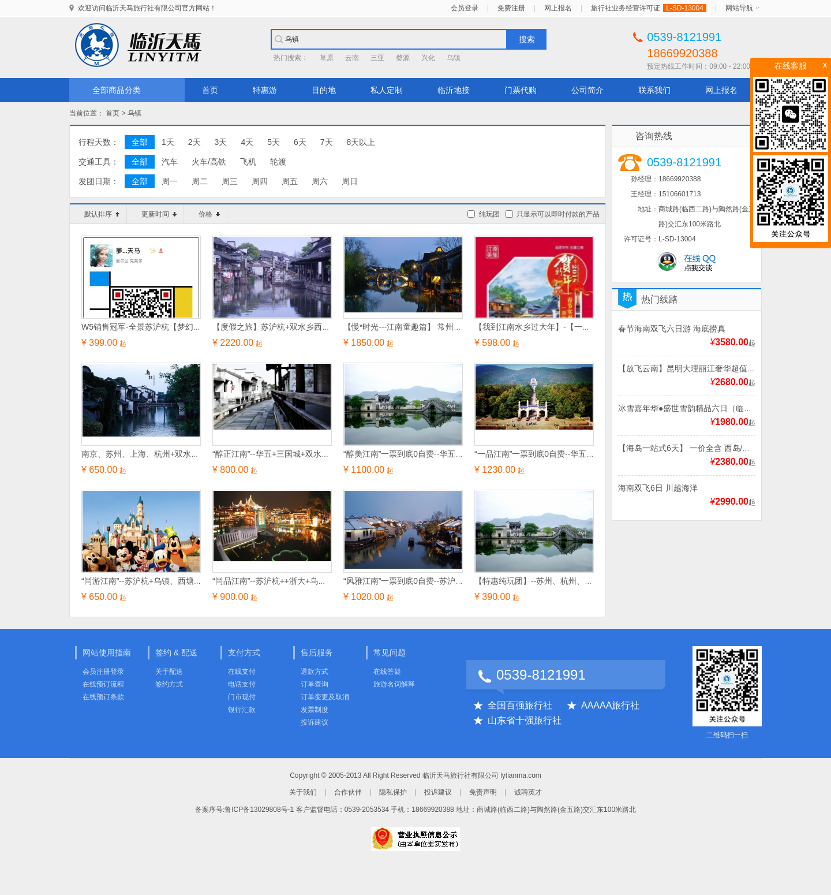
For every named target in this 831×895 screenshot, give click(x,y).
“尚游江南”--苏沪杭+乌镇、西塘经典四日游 (157, 581)
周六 (320, 181)
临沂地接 (453, 90)
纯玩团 (489, 214)
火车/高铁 (209, 161)
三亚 (377, 58)
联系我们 (654, 90)
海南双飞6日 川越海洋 (658, 488)
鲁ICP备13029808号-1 (259, 810)
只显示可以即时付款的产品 (558, 214)
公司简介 (587, 90)
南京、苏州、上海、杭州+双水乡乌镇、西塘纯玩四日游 (180, 453)
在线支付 (242, 671)
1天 (168, 142)
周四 (260, 181)
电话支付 (242, 684)
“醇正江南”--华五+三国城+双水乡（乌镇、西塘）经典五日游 (319, 453)
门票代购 (520, 90)
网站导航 (739, 8)
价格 (209, 214)
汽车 (170, 161)
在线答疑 (387, 671)
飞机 (248, 161)
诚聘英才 (528, 792)
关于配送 (169, 671)
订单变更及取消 (325, 697)
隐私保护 (393, 792)
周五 (290, 181)
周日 (350, 181)
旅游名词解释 (394, 684)
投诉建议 (314, 722)
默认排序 (101, 214)
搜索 (527, 39)
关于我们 (303, 792)
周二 (200, 181)
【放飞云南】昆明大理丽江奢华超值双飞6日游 (701, 368)
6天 (300, 142)
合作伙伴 (348, 792)
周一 (170, 181)
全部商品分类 (116, 90)
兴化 (428, 58)
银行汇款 (242, 710)
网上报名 (558, 8)
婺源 (403, 58)
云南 (352, 58)
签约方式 (169, 684)
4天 (247, 142)
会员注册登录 (103, 671)
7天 (326, 142)
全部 (140, 142)
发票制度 (314, 710)
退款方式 (314, 671)
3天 (221, 142)
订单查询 (314, 684)
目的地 (324, 90)
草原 (327, 58)
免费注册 (511, 8)
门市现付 (242, 697)
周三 (230, 181)
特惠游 (265, 90)
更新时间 (159, 214)
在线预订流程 (103, 684)
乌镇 (454, 58)
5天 (273, 142)
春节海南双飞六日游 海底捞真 (671, 328)
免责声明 (483, 792)
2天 (194, 142)
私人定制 (386, 90)
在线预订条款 (103, 697)
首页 (210, 90)
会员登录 (464, 8)
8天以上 (361, 142)
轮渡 (278, 161)
